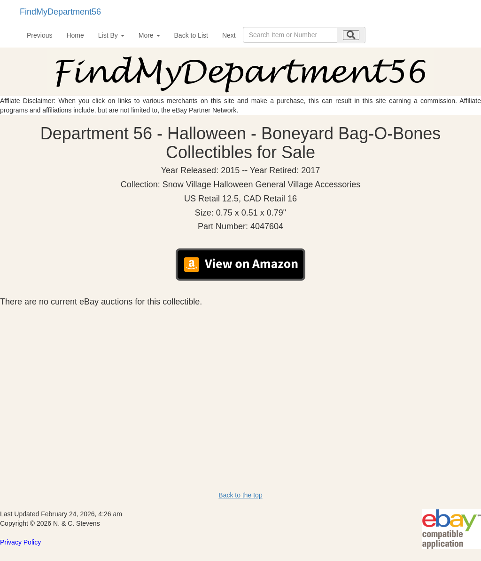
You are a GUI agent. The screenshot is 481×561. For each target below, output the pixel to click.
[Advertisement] (240, 377)
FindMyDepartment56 (60, 11)
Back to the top (240, 495)
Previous (39, 35)
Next (229, 35)
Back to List (191, 35)
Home (75, 35)
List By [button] (111, 35)
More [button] (149, 35)
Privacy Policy (20, 542)
